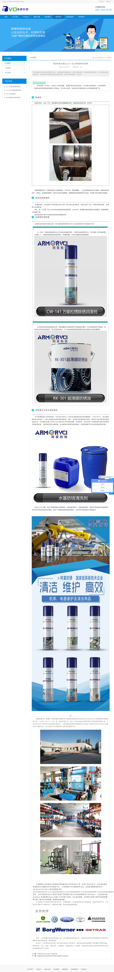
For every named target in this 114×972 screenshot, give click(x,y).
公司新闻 (7, 58)
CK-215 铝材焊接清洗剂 (13, 90)
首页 (6, 17)
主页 (96, 57)
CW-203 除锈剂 (11, 94)
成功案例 (48, 17)
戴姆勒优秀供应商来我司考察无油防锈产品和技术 (53, 956)
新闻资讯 (58, 17)
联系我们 (108, 1)
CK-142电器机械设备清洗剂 (14, 86)
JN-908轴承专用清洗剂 (13, 97)
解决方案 (37, 17)
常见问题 (8, 72)
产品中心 (26, 17)
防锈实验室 (70, 17)
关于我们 (101, 1)
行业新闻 (8, 68)
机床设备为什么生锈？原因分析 (47, 954)
